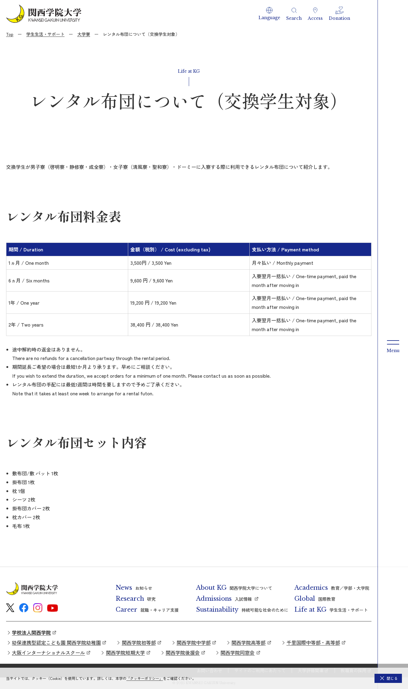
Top (9, 34)
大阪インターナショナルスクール (48, 652)
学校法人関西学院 (31, 632)
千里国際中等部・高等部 (313, 642)
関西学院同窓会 (237, 652)
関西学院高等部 (248, 642)
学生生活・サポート (45, 34)
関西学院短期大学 (125, 652)
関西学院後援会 (183, 652)
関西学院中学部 (194, 642)
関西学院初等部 (139, 642)
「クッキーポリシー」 (144, 678)
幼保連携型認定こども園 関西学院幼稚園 (56, 642)
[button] (269, 13)
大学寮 (83, 34)
